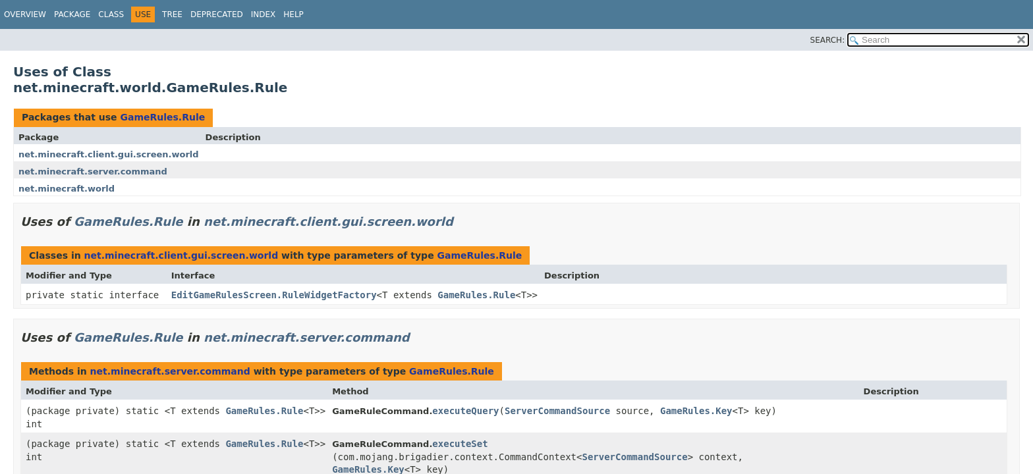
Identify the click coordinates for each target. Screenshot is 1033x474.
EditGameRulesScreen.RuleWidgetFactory (274, 295)
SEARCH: (827, 40)
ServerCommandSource (557, 411)
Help (293, 14)
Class (111, 14)
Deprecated (216, 14)
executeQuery (465, 411)
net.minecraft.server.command (92, 171)
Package (72, 14)
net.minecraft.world (66, 189)
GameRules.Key (696, 411)
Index (263, 14)
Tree (172, 14)
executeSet (460, 443)
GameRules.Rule (162, 117)
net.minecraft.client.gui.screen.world (108, 154)
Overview (25, 14)
